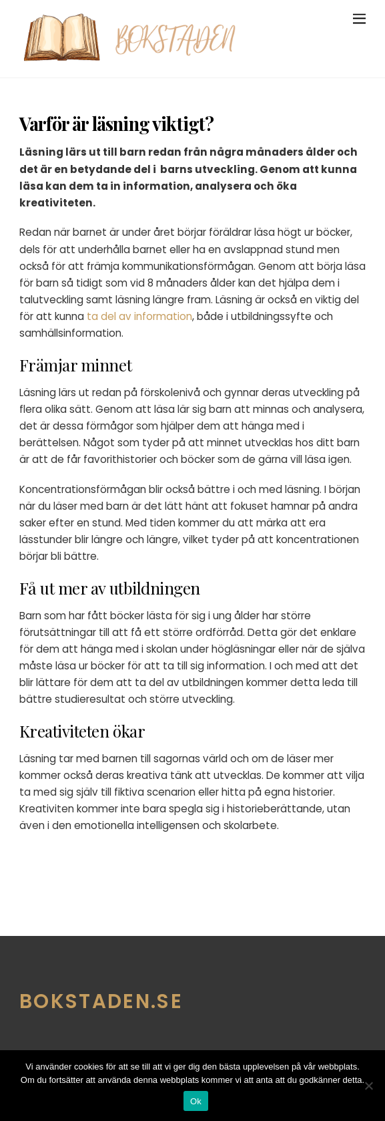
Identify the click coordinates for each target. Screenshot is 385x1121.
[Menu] (359, 18)
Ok (196, 1101)
